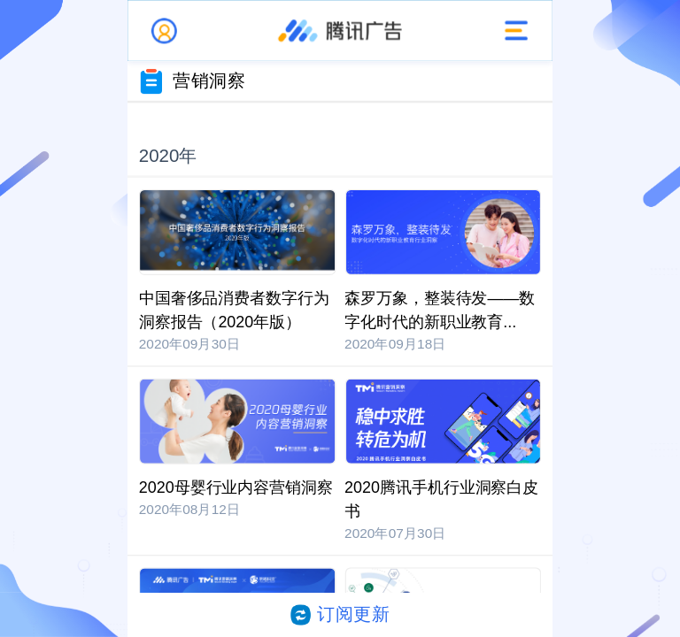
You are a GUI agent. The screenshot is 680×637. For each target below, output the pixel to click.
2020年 (168, 155)
